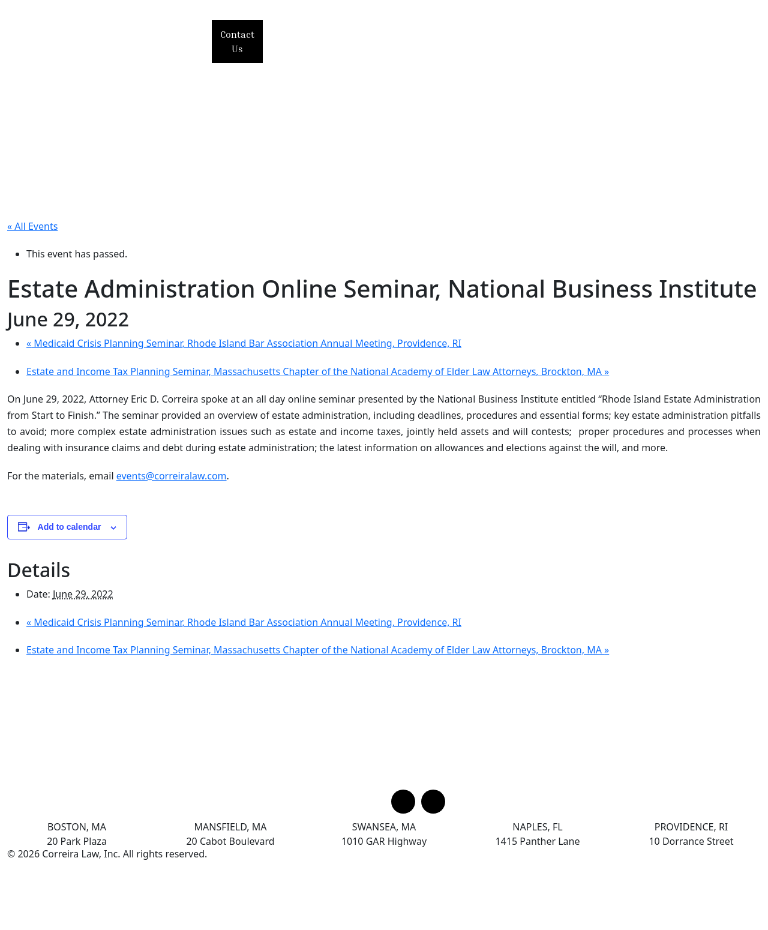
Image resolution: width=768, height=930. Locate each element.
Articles (310, 49)
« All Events (32, 226)
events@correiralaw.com (171, 475)
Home (303, 32)
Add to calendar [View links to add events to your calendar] (69, 527)
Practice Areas (461, 32)
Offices (682, 49)
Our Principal (371, 32)
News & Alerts (665, 32)
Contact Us (237, 41)
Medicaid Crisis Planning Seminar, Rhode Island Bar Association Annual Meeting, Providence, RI (243, 343)
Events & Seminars (564, 32)
